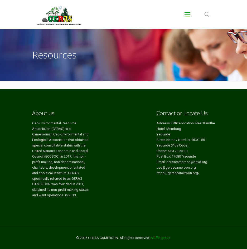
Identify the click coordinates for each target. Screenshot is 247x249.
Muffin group (161, 238)
